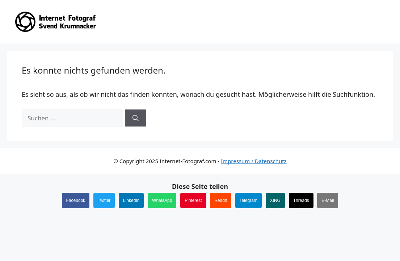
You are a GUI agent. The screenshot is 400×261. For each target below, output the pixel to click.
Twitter (104, 200)
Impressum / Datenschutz (254, 161)
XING (275, 200)
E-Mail (327, 200)
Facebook (75, 200)
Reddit (220, 200)
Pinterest (193, 200)
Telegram (248, 200)
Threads (301, 200)
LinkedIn (131, 200)
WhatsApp (162, 200)
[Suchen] (135, 118)
